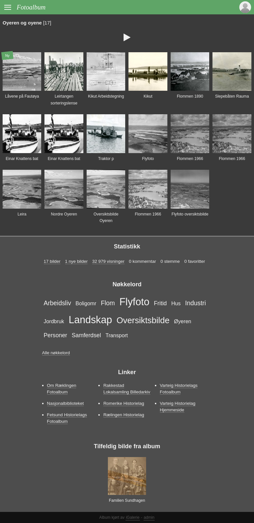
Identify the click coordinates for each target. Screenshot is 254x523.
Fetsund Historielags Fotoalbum (67, 418)
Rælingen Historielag (123, 414)
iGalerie (133, 517)
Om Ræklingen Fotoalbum (61, 388)
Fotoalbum (31, 7)
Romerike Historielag (123, 403)
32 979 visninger (108, 261)
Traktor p (106, 158)
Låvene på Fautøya (22, 96)
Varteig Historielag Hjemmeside (177, 406)
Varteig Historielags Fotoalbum (179, 388)
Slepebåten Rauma (232, 96)
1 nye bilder (76, 261)
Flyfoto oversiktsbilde (190, 214)
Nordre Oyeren (64, 214)
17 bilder (52, 261)
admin (149, 517)
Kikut (148, 96)
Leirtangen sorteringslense (64, 99)
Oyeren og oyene (22, 22)
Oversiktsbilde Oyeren (105, 217)
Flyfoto (148, 158)
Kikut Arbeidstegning (106, 96)
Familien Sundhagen (127, 500)
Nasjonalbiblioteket (65, 403)
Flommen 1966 (190, 158)
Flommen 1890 (190, 96)
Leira (22, 214)
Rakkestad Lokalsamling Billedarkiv (126, 388)
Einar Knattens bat (22, 158)
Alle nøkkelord (56, 352)
